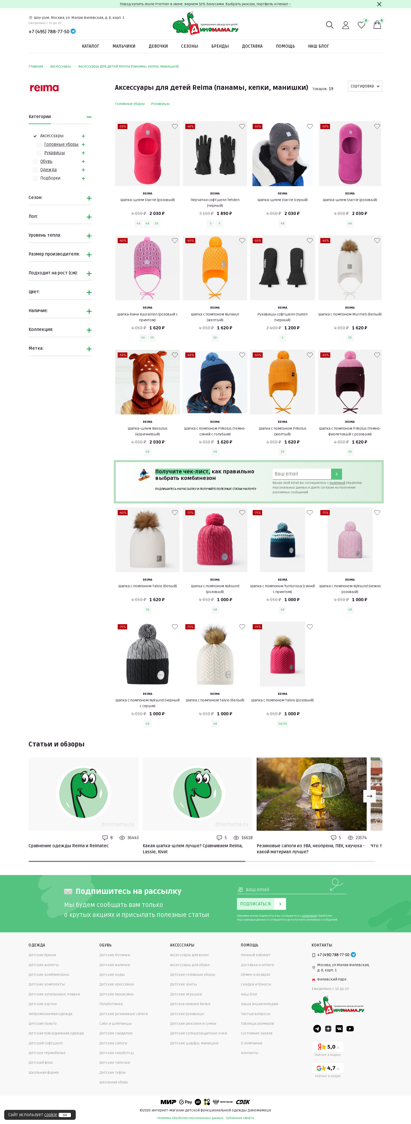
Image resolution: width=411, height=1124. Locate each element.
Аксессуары (63, 66)
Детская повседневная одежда (56, 1033)
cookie (50, 1114)
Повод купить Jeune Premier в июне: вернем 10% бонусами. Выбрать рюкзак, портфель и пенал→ (205, 4)
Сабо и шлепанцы (115, 1023)
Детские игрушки (186, 994)
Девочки (158, 46)
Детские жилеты (44, 965)
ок (65, 1115)
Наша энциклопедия (259, 1004)
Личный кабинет (256, 955)
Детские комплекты (47, 984)
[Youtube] (350, 1029)
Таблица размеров (257, 1023)
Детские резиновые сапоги (123, 1014)
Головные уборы (61, 144)
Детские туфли (112, 1072)
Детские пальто (43, 1023)
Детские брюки (42, 955)
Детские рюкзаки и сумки (193, 1023)
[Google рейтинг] (328, 1070)
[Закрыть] (379, 4)
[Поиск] (330, 25)
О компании (251, 1043)
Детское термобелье (47, 1053)
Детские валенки (114, 965)
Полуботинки (111, 1004)
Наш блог (318, 46)
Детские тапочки (114, 1062)
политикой (337, 483)
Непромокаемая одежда (50, 1014)
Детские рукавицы (187, 1014)
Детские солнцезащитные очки (198, 1033)
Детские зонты (183, 984)
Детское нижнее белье (190, 1004)
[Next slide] (369, 796)
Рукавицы (54, 153)
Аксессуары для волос (189, 955)
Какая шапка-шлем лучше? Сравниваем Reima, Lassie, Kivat (193, 848)
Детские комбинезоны (49, 974)
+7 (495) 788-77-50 (49, 32)
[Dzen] (328, 1029)
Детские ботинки (114, 955)
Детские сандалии (115, 1033)
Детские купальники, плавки (54, 994)
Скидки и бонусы (256, 984)
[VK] (339, 1029)
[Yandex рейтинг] (328, 1049)
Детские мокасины (116, 994)
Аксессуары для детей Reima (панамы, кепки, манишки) (128, 66)
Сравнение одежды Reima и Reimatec (69, 846)
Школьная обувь (113, 1082)
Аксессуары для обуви (189, 965)
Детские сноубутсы (116, 1053)
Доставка (252, 46)
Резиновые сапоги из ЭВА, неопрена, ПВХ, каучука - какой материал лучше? (311, 848)
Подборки (50, 178)
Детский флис (41, 1062)
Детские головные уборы (192, 974)
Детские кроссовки (116, 984)
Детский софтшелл (46, 1043)
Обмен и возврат (256, 974)
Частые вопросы (255, 1014)
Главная (38, 66)
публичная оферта (240, 1118)
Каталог (90, 46)
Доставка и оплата (257, 965)
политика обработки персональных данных (190, 1118)
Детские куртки (43, 1004)
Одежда (48, 170)
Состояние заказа (256, 1033)
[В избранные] (175, 126)
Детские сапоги (113, 1043)
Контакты (249, 1053)
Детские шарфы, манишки (194, 1043)
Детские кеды (112, 974)
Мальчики (124, 46)
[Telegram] (73, 32)
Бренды (220, 46)
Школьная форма (44, 1072)
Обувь (46, 161)
